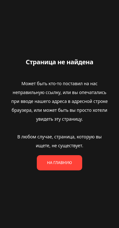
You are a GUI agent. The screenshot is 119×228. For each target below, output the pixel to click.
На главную (59, 162)
